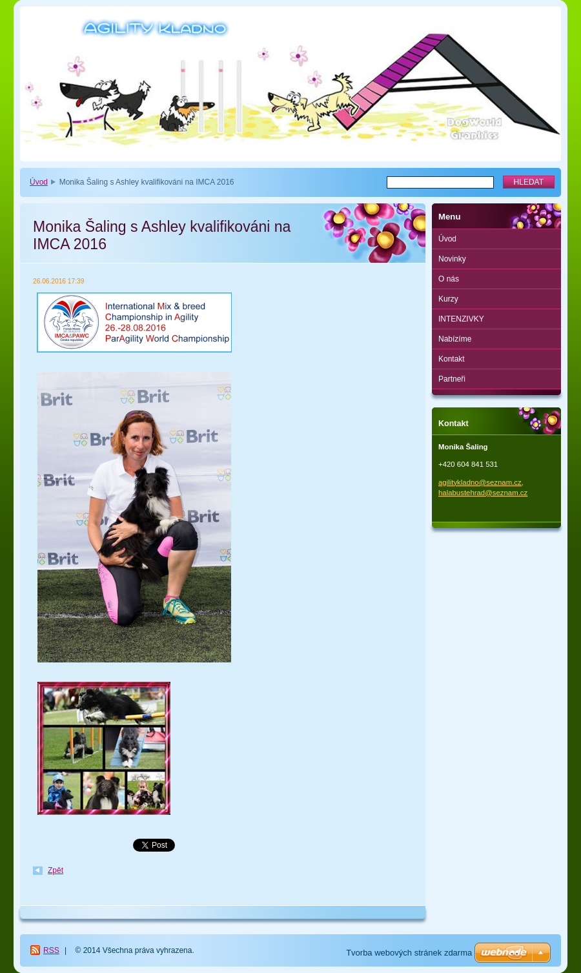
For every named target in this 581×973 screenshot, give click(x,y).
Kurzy (448, 298)
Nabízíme (454, 338)
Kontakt (451, 359)
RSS (51, 950)
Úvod (39, 182)
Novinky (452, 258)
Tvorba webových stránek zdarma (409, 953)
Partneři (451, 379)
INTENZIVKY (461, 318)
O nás (448, 278)
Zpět (55, 870)
